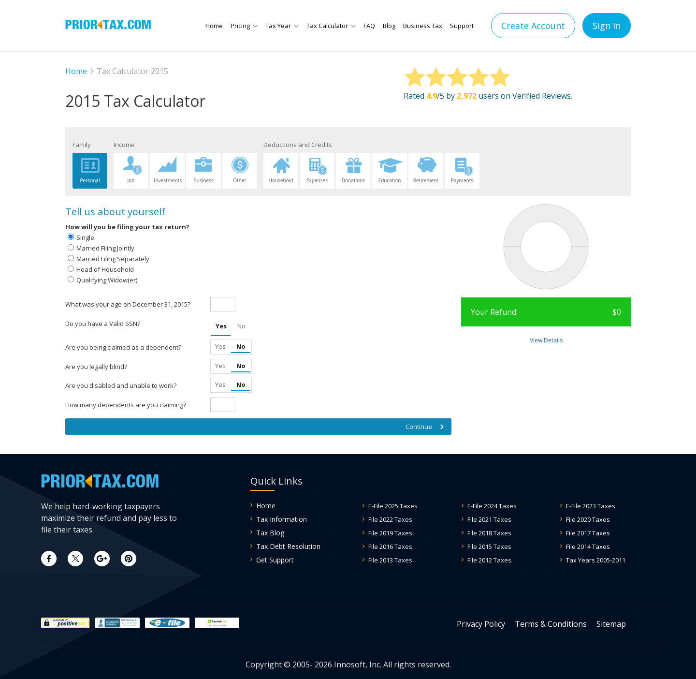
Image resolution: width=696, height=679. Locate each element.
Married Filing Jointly (105, 248)
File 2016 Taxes (390, 546)
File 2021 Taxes (489, 519)
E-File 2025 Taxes (393, 506)
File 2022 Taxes (390, 519)
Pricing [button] (240, 25)
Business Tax (422, 25)
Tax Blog (270, 532)
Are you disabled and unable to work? (120, 385)
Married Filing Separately (112, 258)
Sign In (607, 25)
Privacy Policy (481, 624)
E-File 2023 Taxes (590, 506)
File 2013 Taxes (390, 560)
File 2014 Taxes (588, 546)
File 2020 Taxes (588, 519)
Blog (389, 25)
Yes (221, 326)
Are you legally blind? (96, 366)
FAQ (369, 25)
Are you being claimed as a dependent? (123, 347)
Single (85, 237)
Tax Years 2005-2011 (595, 560)
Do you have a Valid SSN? (102, 323)
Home (214, 25)
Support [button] (462, 25)
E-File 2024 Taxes (492, 506)
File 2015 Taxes (489, 546)
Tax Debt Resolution (288, 546)
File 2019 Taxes (390, 533)
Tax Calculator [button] (327, 25)
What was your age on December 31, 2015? (127, 304)
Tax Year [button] (278, 25)
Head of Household (105, 269)
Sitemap (611, 624)
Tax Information (281, 519)
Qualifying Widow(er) (106, 280)
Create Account (533, 25)
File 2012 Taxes (489, 560)
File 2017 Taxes (588, 533)
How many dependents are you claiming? (125, 404)
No (241, 326)
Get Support (275, 559)
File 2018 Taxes (489, 533)
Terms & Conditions (551, 624)
